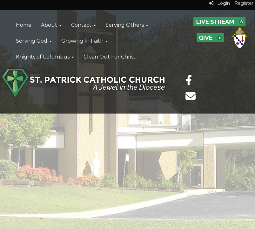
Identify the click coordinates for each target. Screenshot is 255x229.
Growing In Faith (84, 41)
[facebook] (189, 82)
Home (23, 25)
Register (243, 3)
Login (219, 3)
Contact (83, 25)
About (51, 25)
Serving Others (126, 25)
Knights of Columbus (45, 57)
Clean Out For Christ (110, 57)
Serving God (34, 41)
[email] (190, 98)
